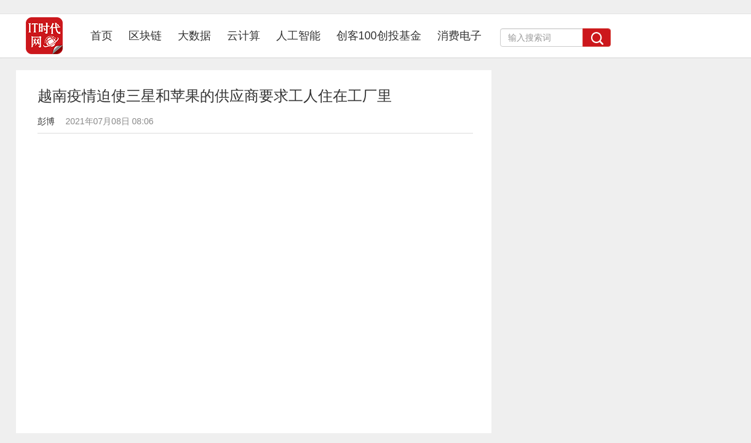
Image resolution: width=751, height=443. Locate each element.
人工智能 (298, 36)
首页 (105, 35)
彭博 (46, 121)
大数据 (194, 36)
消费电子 (459, 36)
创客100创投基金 (378, 36)
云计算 (243, 36)
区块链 (145, 36)
